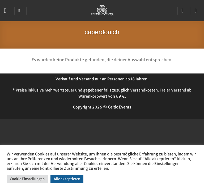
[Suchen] (20, 11)
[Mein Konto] (184, 10)
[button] (7, 10)
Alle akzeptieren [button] (67, 179)
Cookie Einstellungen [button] (27, 179)
